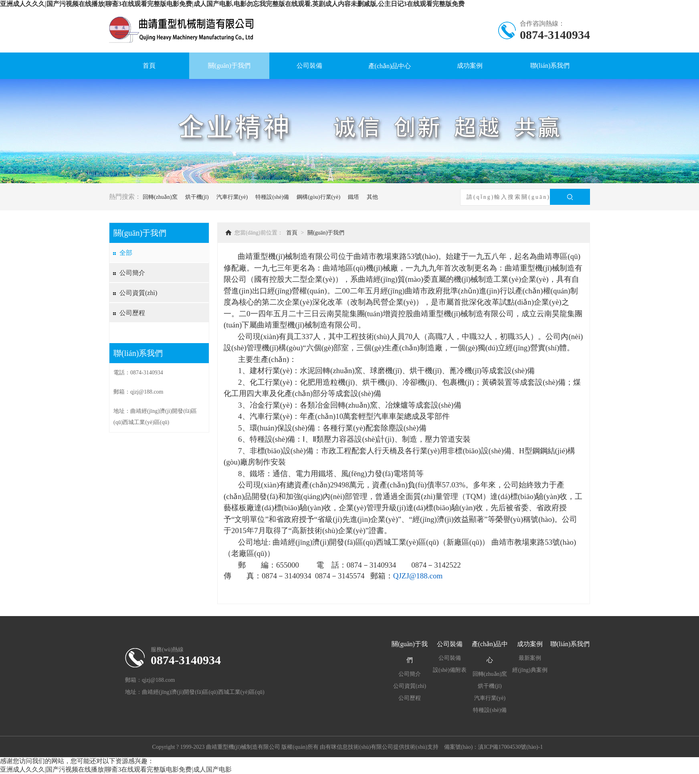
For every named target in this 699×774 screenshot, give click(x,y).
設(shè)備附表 (450, 670)
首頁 (149, 65)
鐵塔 (353, 197)
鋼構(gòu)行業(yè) (318, 197)
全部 (125, 252)
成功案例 (470, 65)
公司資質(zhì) (138, 292)
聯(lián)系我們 (550, 65)
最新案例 (530, 658)
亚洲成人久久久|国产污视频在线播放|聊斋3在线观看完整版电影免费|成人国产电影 (116, 769)
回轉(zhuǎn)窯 (160, 197)
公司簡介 (132, 272)
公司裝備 (309, 65)
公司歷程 (132, 312)
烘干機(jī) (197, 197)
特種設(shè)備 (272, 197)
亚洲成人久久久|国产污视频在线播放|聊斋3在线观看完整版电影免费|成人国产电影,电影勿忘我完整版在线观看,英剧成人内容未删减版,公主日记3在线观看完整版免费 (232, 3)
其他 (372, 197)
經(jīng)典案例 (529, 670)
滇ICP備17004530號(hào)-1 (510, 747)
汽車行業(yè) (232, 197)
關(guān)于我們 (229, 65)
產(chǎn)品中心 (389, 66)
